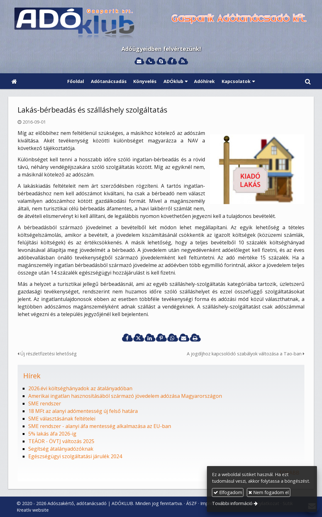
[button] (308, 81)
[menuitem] (75, 81)
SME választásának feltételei (61, 418)
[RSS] (182, 61)
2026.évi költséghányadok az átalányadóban (80, 388)
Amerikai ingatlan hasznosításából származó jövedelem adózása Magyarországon (125, 395)
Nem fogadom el (268, 492)
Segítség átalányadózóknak (60, 448)
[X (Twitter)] (138, 338)
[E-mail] (139, 61)
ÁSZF (191, 503)
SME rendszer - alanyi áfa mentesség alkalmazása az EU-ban (99, 426)
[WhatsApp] (172, 338)
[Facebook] (171, 61)
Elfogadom (228, 492)
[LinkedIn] (150, 338)
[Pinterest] (161, 338)
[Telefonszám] (150, 61)
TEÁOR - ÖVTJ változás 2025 (61, 441)
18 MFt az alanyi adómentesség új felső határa (83, 411)
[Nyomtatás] (195, 338)
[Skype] (161, 61)
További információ (232, 503)
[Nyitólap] (161, 24)
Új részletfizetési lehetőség (47, 354)
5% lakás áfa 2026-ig (52, 433)
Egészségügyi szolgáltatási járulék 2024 (75, 456)
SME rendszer (44, 403)
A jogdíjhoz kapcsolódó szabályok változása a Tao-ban (245, 354)
